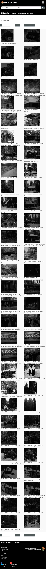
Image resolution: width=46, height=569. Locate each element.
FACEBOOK (4, 562)
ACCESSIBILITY (4, 547)
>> (9, 25)
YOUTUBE (13, 562)
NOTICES (3, 552)
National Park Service (30, 548)
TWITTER (3, 564)
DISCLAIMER (3, 553)
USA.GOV (3, 560)
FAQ (2, 555)
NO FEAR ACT (4, 557)
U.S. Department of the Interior (33, 549)
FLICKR (3, 566)
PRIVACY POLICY (4, 549)
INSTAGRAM (13, 564)
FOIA (2, 550)
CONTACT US (3, 558)
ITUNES (12, 566)
